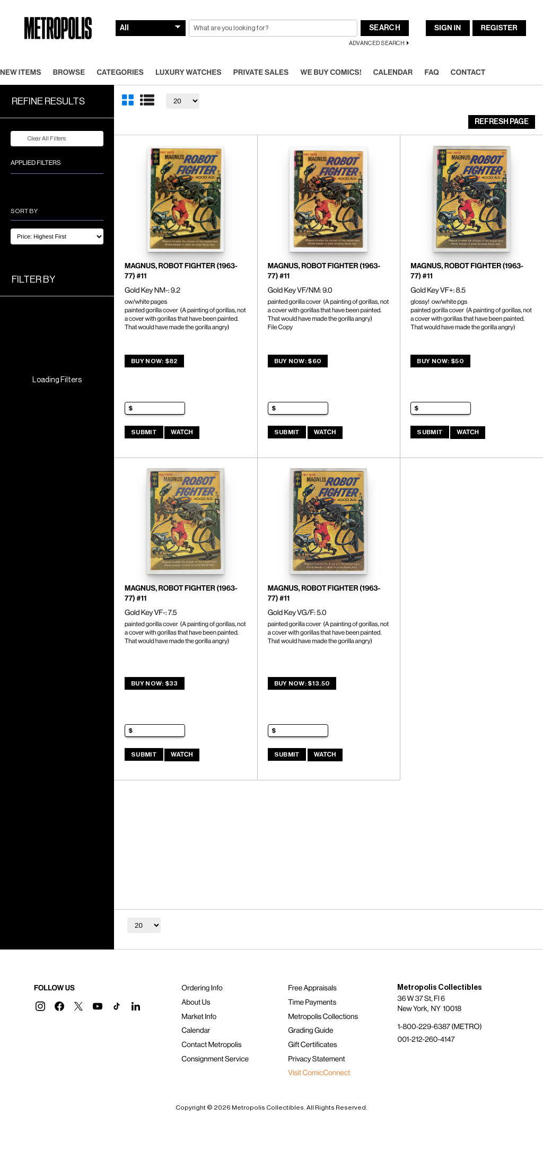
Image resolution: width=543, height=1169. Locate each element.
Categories (120, 72)
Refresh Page (502, 122)
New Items (20, 72)
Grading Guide (310, 1030)
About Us (195, 1002)
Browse (69, 72)
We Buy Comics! (331, 72)
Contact (468, 72)
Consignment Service (215, 1059)
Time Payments (312, 1002)
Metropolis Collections (323, 1017)
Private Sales (261, 72)
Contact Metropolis (211, 1045)
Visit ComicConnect (319, 1073)
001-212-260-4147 (425, 1039)
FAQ (431, 72)
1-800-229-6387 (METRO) (439, 1027)
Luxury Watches (188, 72)
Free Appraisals (312, 988)
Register (499, 28)
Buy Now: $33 (154, 683)
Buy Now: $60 (298, 361)
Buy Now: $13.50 (302, 683)
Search (384, 28)
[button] (40, 1006)
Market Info (198, 1017)
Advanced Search (377, 43)
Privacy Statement (316, 1059)
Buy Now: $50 (440, 361)
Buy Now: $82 (154, 361)
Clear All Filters (40, 139)
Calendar (393, 72)
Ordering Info (201, 988)
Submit (144, 432)
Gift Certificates (312, 1045)
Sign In (447, 28)
